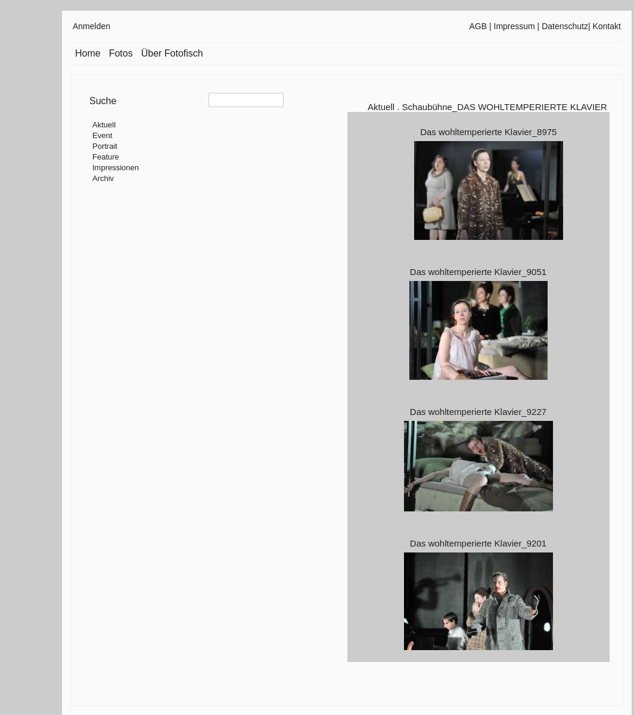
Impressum (514, 26)
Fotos (121, 53)
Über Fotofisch (172, 53)
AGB (478, 26)
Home (88, 53)
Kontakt (607, 26)
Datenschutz (565, 26)
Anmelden (91, 26)
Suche (102, 101)
